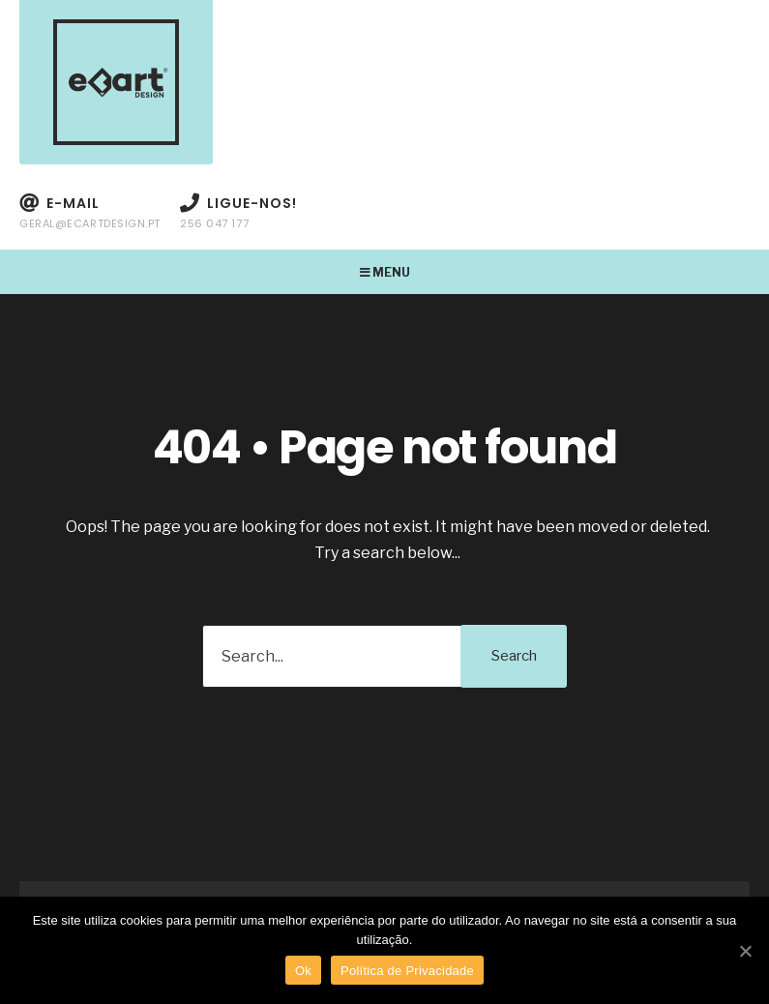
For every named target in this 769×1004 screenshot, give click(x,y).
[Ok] (744, 950)
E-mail (90, 212)
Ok (303, 970)
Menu (385, 272)
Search (514, 655)
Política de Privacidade (407, 970)
